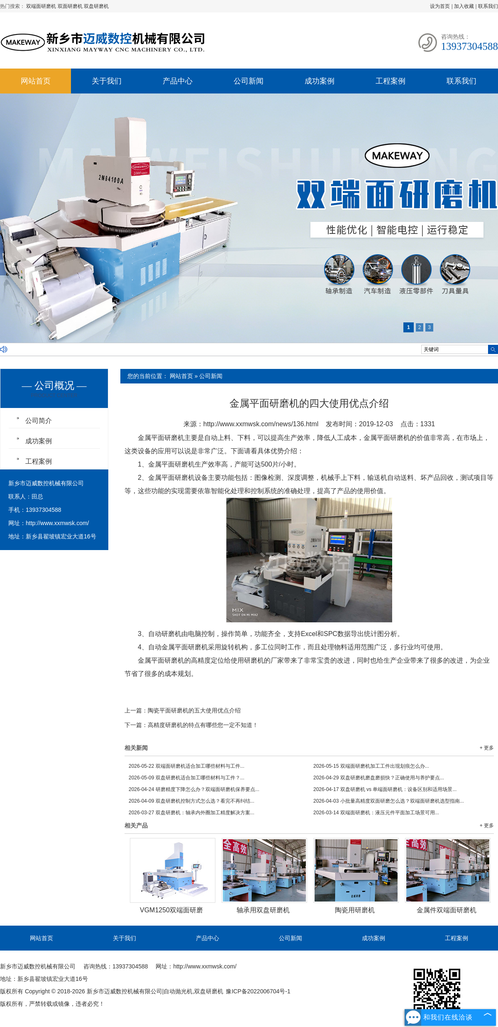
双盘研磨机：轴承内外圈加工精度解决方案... (191, 813)
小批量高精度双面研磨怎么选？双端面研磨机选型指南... (388, 801)
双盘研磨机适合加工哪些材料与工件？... (186, 778)
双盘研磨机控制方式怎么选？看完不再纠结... (191, 801)
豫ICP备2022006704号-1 (258, 991)
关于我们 (107, 81)
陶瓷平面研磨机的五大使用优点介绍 (194, 710)
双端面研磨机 (41, 6)
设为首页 (440, 6)
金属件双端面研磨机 (446, 910)
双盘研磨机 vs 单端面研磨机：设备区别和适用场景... (384, 789)
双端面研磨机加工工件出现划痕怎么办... (371, 766)
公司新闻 (249, 81)
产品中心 (178, 81)
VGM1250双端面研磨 (171, 910)
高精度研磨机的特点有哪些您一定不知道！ (203, 725)
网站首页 (36, 81)
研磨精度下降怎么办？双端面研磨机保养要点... (194, 789)
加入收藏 (464, 6)
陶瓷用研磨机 (355, 910)
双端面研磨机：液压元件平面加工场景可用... (376, 813)
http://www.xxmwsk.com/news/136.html (260, 424)
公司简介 (38, 420)
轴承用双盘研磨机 (263, 910)
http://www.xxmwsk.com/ (57, 523)
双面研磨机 (71, 6)
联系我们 (488, 6)
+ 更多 (487, 748)
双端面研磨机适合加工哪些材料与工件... (186, 766)
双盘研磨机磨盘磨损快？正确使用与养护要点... (378, 778)
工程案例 (390, 81)
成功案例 (319, 81)
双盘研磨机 (96, 6)
